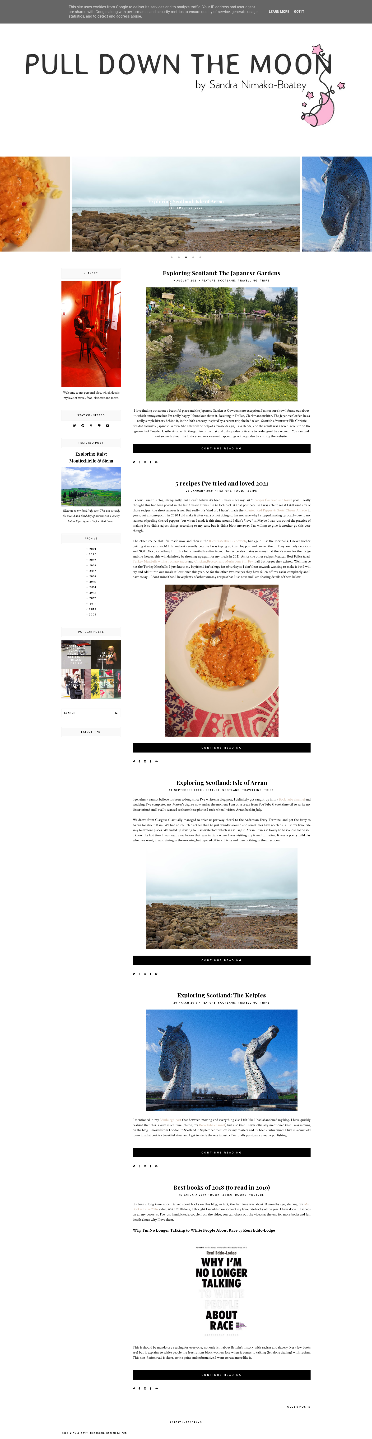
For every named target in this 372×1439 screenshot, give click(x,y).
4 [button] (193, 257)
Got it (299, 12)
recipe (251, 490)
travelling (248, 280)
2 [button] (179, 257)
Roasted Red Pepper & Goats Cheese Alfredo (275, 510)
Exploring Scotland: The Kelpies (221, 995)
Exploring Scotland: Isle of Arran (221, 782)
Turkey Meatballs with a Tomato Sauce (160, 561)
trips (265, 280)
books (241, 1194)
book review (221, 1194)
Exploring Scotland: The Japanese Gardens (221, 273)
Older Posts (299, 1406)
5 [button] (200, 257)
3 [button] (186, 257)
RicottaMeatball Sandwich (227, 540)
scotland (227, 280)
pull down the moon (88, 1433)
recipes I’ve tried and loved (272, 500)
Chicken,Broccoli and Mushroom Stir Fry (223, 561)
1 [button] (171, 257)
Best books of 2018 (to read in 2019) (221, 1187)
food (238, 490)
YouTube (256, 1194)
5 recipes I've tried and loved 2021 (221, 483)
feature (209, 280)
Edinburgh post (170, 1119)
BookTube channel (292, 799)
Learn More (279, 12)
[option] (186, 204)
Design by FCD (116, 1433)
